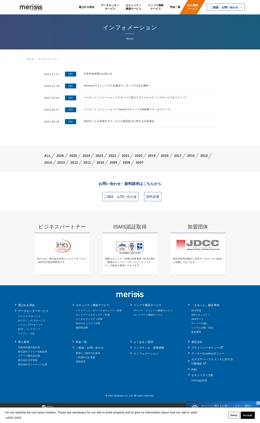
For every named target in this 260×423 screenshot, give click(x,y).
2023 (99, 156)
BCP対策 (196, 312)
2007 (139, 162)
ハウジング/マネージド (30, 327)
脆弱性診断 (82, 330)
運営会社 (197, 344)
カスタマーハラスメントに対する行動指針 (212, 363)
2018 (165, 156)
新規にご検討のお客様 (88, 355)
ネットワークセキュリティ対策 (93, 317)
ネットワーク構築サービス (148, 317)
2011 (87, 162)
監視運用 (196, 334)
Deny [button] (234, 415)
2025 (73, 156)
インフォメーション (146, 355)
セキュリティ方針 (202, 377)
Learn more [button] (13, 417)
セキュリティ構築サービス (133, 7)
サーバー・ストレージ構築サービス (153, 312)
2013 (61, 162)
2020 (138, 156)
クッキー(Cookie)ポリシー (208, 355)
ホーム (30, 59)
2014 (48, 162)
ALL (47, 156)
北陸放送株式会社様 (29, 349)
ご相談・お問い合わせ (224, 7)
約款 (194, 371)
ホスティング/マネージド (32, 323)
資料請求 (167, 197)
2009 (113, 162)
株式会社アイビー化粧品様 (32, 354)
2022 (112, 156)
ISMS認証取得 (199, 382)
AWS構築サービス (192, 7)
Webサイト (197, 321)
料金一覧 (175, 7)
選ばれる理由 (86, 7)
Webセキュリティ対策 (88, 325)
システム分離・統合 (202, 330)
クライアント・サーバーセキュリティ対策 (99, 312)
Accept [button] (247, 415)
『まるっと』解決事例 (205, 307)
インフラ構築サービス (156, 7)
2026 (60, 156)
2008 (126, 162)
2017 (178, 156)
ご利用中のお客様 (85, 359)
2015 (204, 156)
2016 (191, 156)
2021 (125, 156)
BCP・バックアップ (29, 331)
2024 (86, 156)
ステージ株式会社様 (29, 358)
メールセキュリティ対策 (89, 321)
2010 (100, 162)
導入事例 (23, 344)
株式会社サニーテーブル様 (32, 366)
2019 (151, 156)
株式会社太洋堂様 (28, 362)
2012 (74, 162)
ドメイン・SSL (26, 335)
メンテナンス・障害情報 (149, 350)
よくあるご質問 (143, 344)
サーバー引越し (199, 325)
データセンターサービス (110, 7)
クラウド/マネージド (29, 318)
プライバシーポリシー (205, 350)
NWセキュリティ (200, 317)
